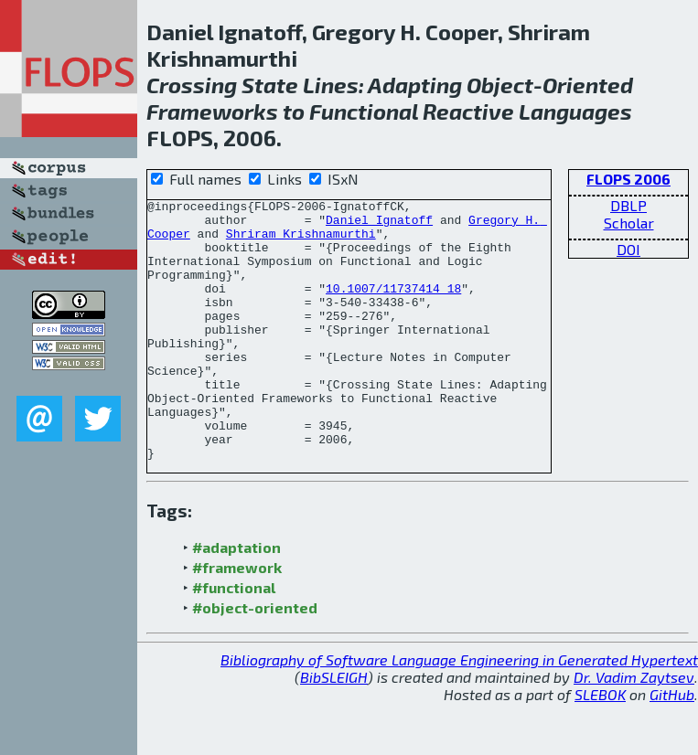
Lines (331, 84)
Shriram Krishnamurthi (301, 241)
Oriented (587, 84)
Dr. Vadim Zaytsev (634, 729)
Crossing (191, 84)
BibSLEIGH (334, 729)
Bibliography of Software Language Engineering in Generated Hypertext (459, 711)
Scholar (629, 222)
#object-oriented (254, 659)
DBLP (628, 205)
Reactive (468, 111)
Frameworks (212, 111)
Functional (363, 111)
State (270, 84)
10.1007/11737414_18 (393, 307)
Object (500, 84)
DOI (628, 249)
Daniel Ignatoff (379, 225)
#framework (237, 619)
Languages (575, 111)
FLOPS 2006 (628, 178)
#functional (233, 639)
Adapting (415, 84)
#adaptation (236, 599)
